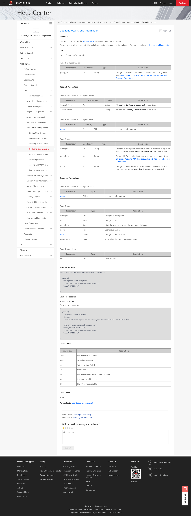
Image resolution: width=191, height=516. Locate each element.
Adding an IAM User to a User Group (39, 165)
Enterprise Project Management (38, 191)
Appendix (28, 234)
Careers (89, 486)
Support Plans (23, 492)
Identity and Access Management (36, 36)
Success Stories (23, 479)
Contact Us (90, 490)
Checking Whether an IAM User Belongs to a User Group (39, 159)
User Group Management (37, 128)
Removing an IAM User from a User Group (39, 170)
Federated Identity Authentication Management (38, 202)
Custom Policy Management (38, 181)
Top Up (43, 467)
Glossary (23, 250)
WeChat (134, 467)
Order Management (71, 479)
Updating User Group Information (39, 149)
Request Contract (47, 475)
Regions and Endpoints (159, 45)
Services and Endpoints (36, 218)
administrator (88, 41)
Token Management (35, 96)
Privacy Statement (100, 506)
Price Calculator (69, 488)
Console (163, 3)
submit (68, 448)
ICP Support (113, 471)
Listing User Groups (37, 133)
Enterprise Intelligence (78, 3)
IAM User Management (36, 122)
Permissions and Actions (34, 229)
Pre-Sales (112, 467)
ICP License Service (70, 475)
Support (95, 3)
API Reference (25, 64)
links (62, 234)
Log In (171, 3)
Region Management (35, 106)
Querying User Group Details (39, 138)
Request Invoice (46, 479)
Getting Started (26, 53)
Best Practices (25, 256)
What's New (25, 42)
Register (182, 3)
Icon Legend (68, 492)
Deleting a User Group (38, 154)
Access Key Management (37, 101)
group (62, 129)
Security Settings (33, 197)
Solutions (61, 3)
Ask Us (20, 488)
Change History (30, 239)
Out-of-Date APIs (31, 223)
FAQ (21, 245)
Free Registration (70, 467)
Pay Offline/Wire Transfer (50, 471)
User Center (68, 484)
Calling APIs (29, 80)
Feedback (21, 484)
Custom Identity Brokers (37, 207)
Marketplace (22, 471)
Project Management (35, 112)
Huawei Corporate (93, 467)
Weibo (134, 482)
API (25, 90)
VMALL (89, 481)
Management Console (72, 471)
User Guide (24, 58)
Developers (21, 475)
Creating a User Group (38, 144)
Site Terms (88, 506)
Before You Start (30, 69)
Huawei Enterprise (93, 471)
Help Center (61, 22)
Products (49, 3)
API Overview (29, 74)
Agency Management (35, 186)
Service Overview (27, 47)
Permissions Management (37, 175)
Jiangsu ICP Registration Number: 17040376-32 (86, 509)
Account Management (36, 117)
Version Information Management (38, 213)
